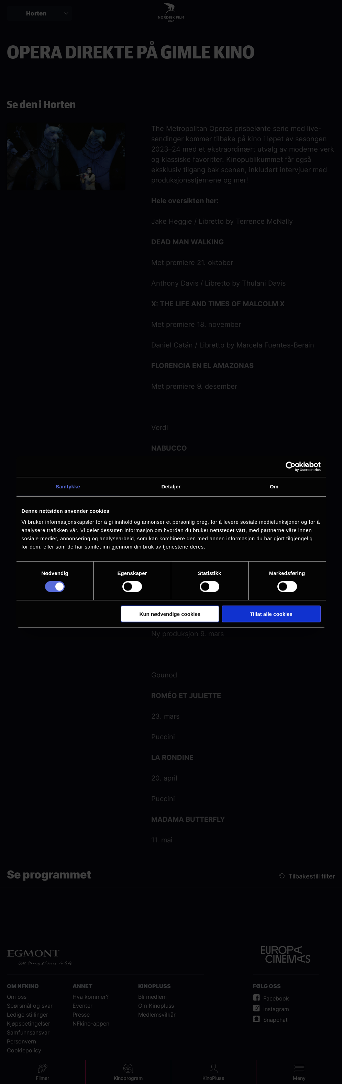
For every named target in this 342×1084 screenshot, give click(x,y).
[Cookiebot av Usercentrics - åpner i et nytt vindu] (291, 467)
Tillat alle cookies (271, 614)
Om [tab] (274, 486)
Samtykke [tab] (68, 486)
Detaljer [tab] (171, 486)
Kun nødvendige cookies (170, 614)
